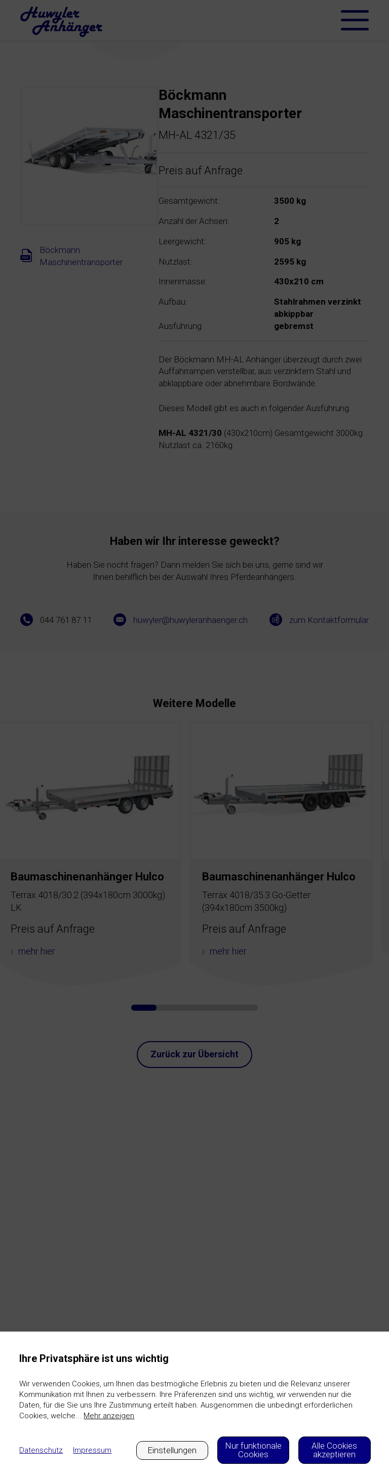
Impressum (92, 1450)
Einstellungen (172, 1450)
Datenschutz (41, 1450)
